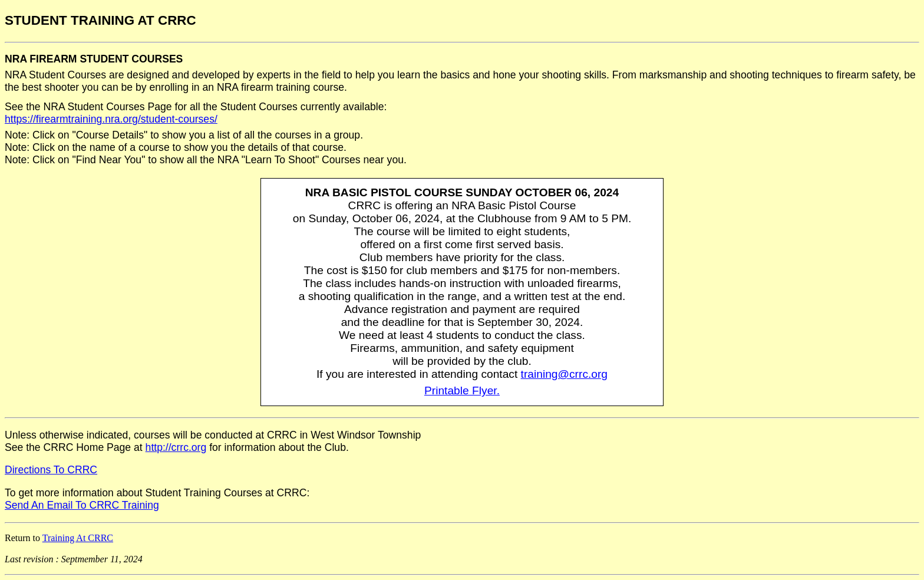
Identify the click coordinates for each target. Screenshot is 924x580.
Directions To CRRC (51, 470)
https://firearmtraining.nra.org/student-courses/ (111, 119)
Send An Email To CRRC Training (82, 505)
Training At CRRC (77, 538)
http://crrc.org (176, 447)
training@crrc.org (564, 374)
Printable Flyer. (462, 390)
